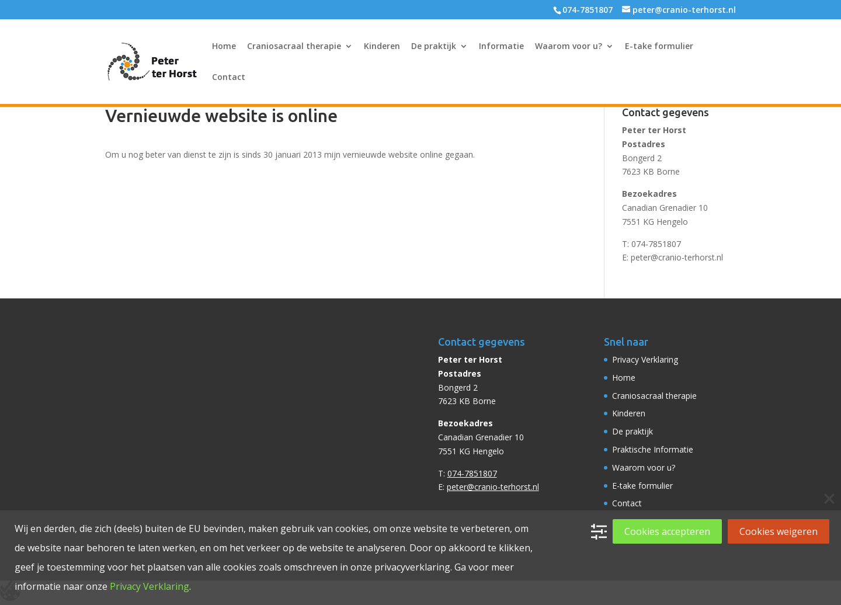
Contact (228, 77)
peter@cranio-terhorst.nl (677, 257)
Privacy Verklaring (645, 359)
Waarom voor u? (568, 46)
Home (224, 46)
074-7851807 (656, 243)
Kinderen (382, 46)
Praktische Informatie (652, 449)
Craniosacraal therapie (294, 46)
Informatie (501, 46)
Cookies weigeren (778, 531)
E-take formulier (659, 46)
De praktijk (433, 46)
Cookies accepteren (667, 531)
